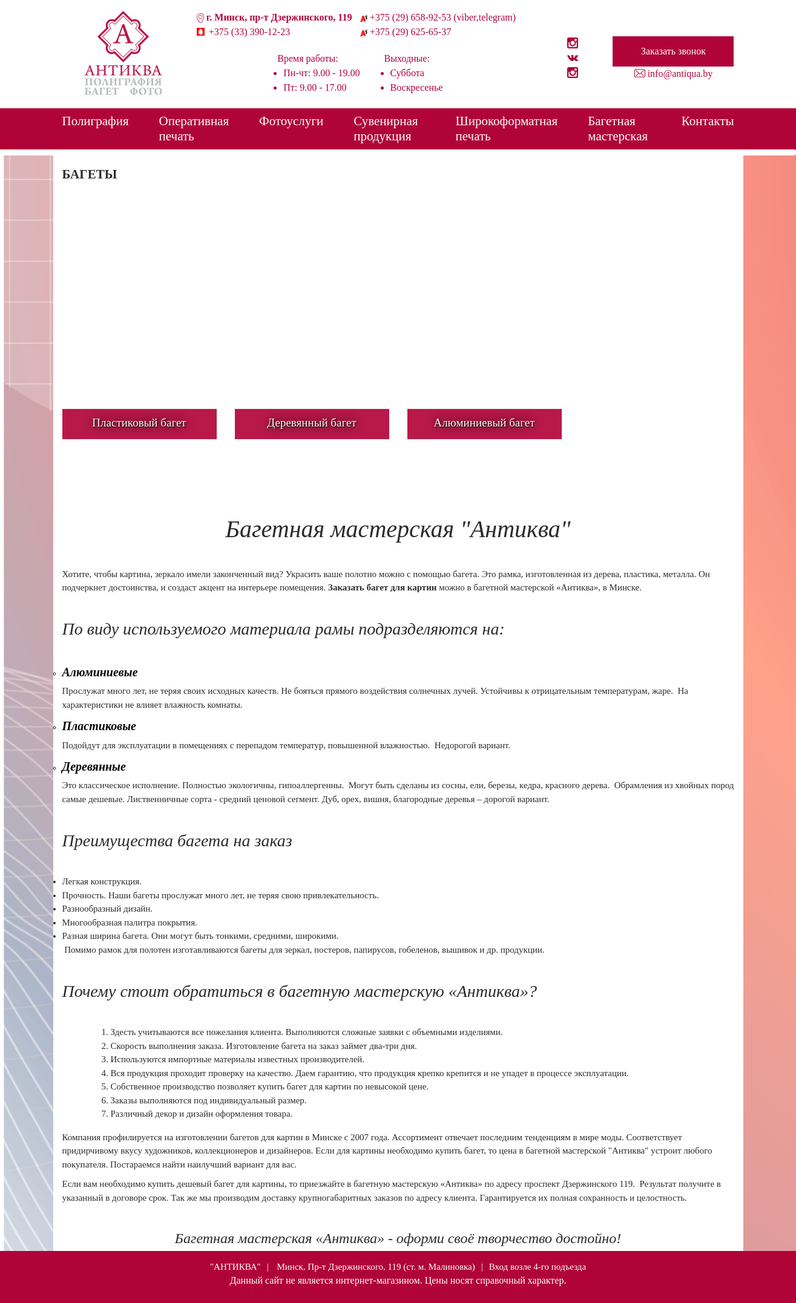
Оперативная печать (194, 128)
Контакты (708, 121)
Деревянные (94, 766)
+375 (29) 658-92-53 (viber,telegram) (443, 17)
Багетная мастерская (618, 128)
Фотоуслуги (291, 121)
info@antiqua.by (680, 73)
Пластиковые (99, 726)
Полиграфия (95, 121)
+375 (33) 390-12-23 (249, 32)
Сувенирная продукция (386, 128)
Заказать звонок (673, 51)
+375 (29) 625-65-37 (410, 32)
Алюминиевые (100, 672)
